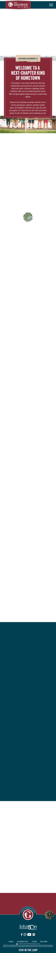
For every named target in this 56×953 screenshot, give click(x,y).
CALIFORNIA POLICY (22, 941)
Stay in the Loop (28, 950)
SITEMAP (34, 941)
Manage (35, 943)
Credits (38, 943)
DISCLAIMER (43, 941)
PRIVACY (11, 941)
